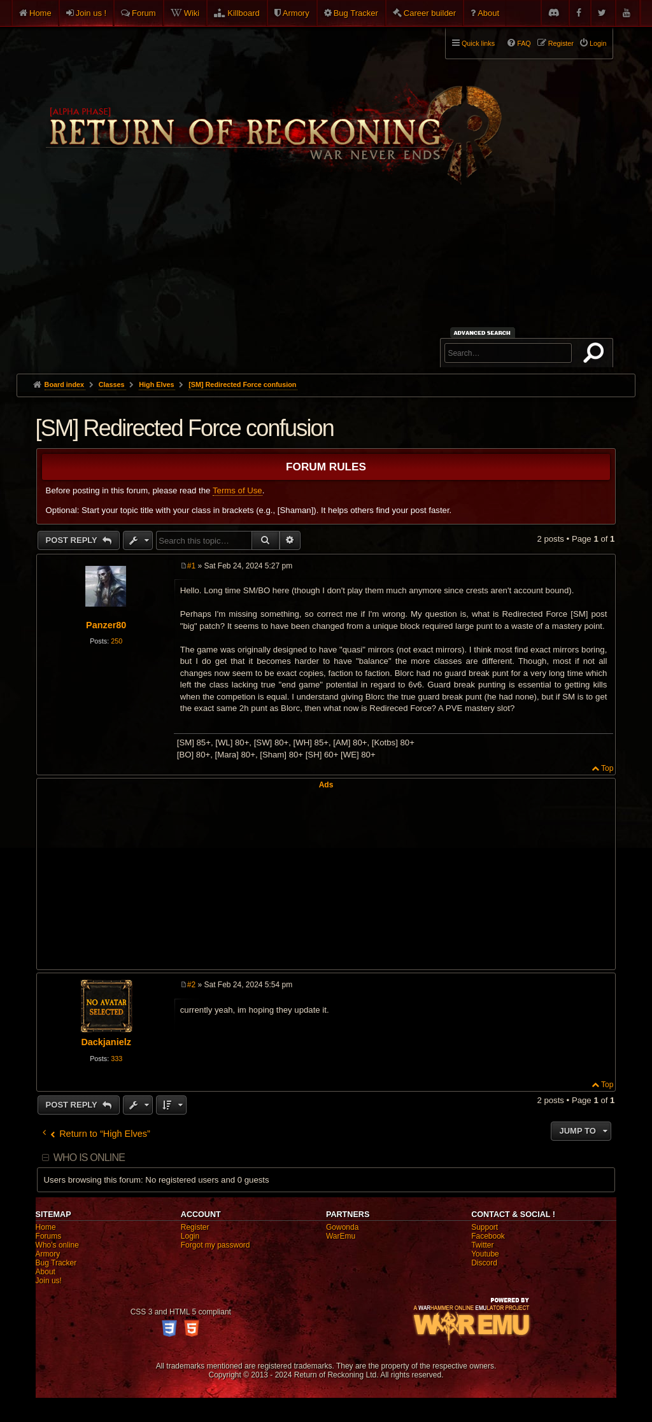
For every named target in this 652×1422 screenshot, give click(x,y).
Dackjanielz (106, 1042)
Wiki (192, 13)
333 (116, 1058)
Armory (296, 13)
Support (484, 1227)
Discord (484, 1262)
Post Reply (73, 540)
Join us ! (91, 13)
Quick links (478, 43)
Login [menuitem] (598, 43)
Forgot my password (215, 1245)
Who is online (89, 1157)
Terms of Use (237, 490)
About (488, 13)
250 (116, 641)
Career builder (430, 13)
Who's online (57, 1245)
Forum (144, 13)
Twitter (482, 1245)
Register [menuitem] (561, 43)
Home (40, 13)
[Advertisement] (326, 278)
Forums (49, 1236)
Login (190, 1236)
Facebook (488, 1236)
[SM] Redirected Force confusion (242, 384)
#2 (191, 984)
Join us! (49, 1280)
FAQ (524, 43)
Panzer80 (106, 625)
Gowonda (342, 1227)
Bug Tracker (356, 13)
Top (607, 768)
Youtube (485, 1254)
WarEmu (340, 1236)
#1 (191, 565)
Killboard (243, 13)
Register (195, 1227)
